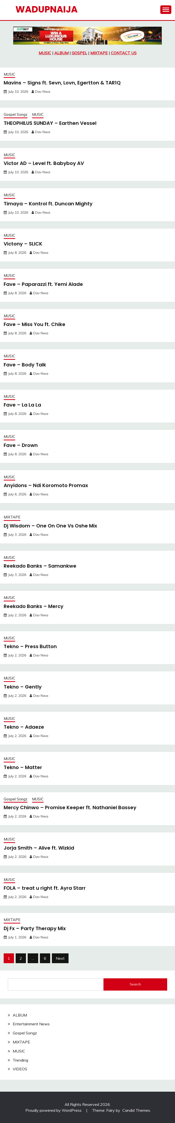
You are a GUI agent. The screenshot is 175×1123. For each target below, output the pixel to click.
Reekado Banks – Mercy (33, 606)
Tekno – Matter (23, 767)
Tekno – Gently (23, 686)
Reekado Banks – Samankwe (40, 565)
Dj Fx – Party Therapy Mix (35, 928)
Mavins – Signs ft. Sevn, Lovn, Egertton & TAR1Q (62, 82)
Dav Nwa (42, 91)
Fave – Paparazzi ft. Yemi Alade (43, 284)
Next (60, 958)
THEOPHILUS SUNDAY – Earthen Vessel (50, 123)
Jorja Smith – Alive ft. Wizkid (39, 847)
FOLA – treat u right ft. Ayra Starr (45, 888)
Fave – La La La (22, 404)
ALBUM (61, 52)
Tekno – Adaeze (24, 727)
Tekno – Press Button (30, 646)
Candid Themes (136, 1110)
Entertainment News (31, 1023)
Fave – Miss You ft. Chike (34, 324)
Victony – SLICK (23, 243)
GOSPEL (79, 52)
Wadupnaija (46, 9)
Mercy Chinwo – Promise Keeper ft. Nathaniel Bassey (70, 807)
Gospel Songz (15, 114)
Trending (20, 1060)
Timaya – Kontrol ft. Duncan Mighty (48, 203)
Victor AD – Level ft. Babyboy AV (44, 163)
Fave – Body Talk (25, 364)
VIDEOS (20, 1068)
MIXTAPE (99, 52)
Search (135, 984)
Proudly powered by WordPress (53, 1110)
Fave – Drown (21, 445)
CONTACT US (124, 52)
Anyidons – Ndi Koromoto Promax (46, 485)
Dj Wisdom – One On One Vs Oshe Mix (50, 525)
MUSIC (45, 52)
